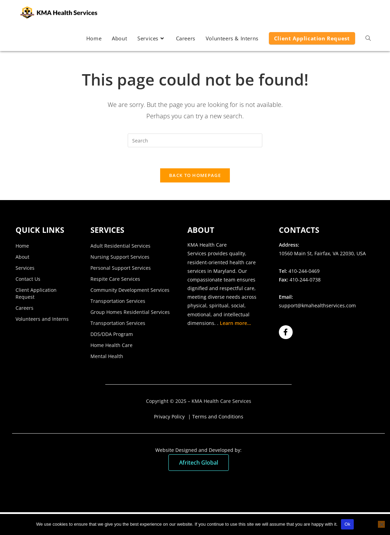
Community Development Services (129, 290)
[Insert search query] (195, 140)
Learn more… (235, 323)
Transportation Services (117, 301)
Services (25, 268)
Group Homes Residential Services (130, 312)
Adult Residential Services (120, 245)
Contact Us (28, 279)
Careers (24, 308)
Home (22, 245)
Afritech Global (198, 462)
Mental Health (106, 356)
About (22, 257)
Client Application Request (36, 293)
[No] (381, 524)
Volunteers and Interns (42, 319)
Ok (347, 524)
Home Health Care (111, 345)
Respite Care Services (115, 279)
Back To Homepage (195, 175)
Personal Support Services (120, 268)
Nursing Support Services (119, 257)
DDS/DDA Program (111, 334)
